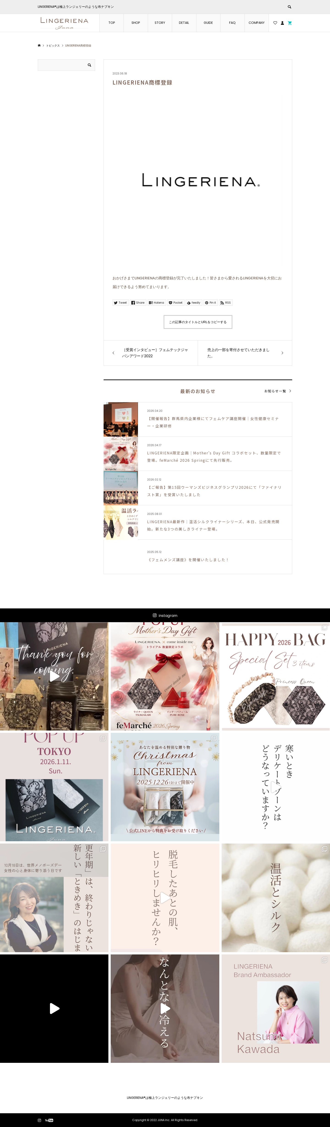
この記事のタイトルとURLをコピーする (198, 322)
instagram (168, 615)
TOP (111, 22)
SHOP (136, 22)
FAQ (232, 22)
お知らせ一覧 (275, 391)
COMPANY (257, 22)
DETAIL (184, 22)
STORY (160, 22)
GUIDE (208, 22)
